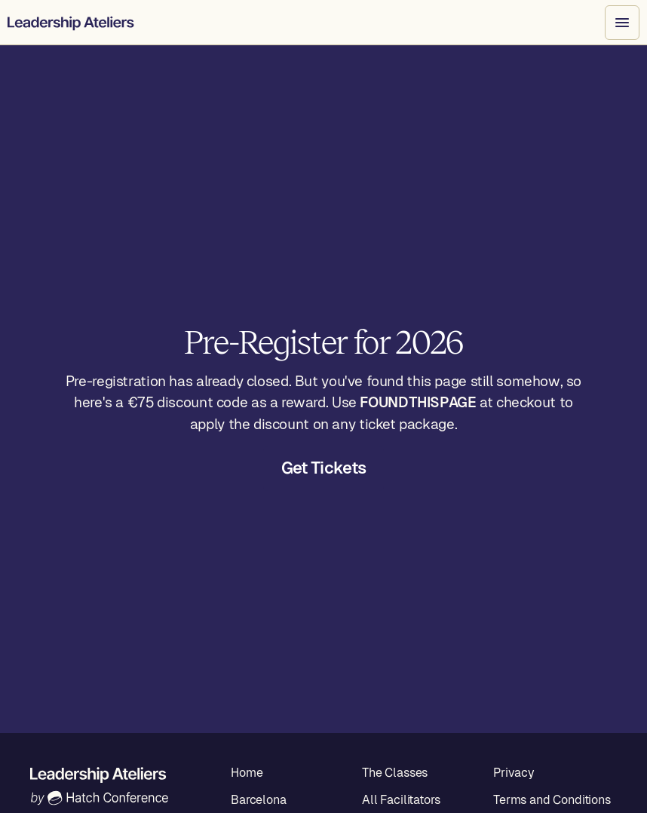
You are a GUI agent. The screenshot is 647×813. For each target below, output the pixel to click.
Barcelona (259, 800)
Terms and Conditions (552, 800)
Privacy (514, 772)
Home (246, 772)
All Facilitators (401, 800)
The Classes (395, 772)
